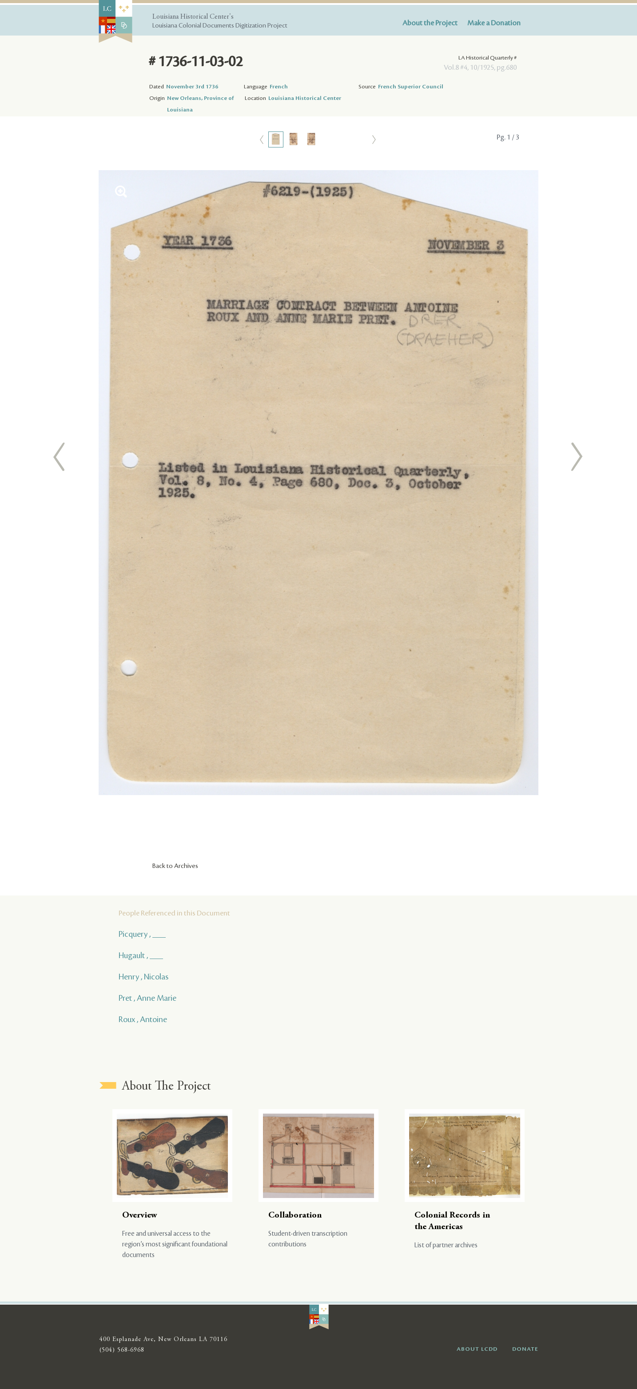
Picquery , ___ (142, 934)
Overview (139, 1215)
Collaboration (295, 1215)
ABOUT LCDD (477, 1349)
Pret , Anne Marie (147, 998)
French (279, 87)
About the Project (430, 23)
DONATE (525, 1349)
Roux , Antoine (143, 1019)
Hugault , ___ (141, 955)
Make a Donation (494, 23)
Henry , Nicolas (143, 976)
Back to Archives (175, 866)
